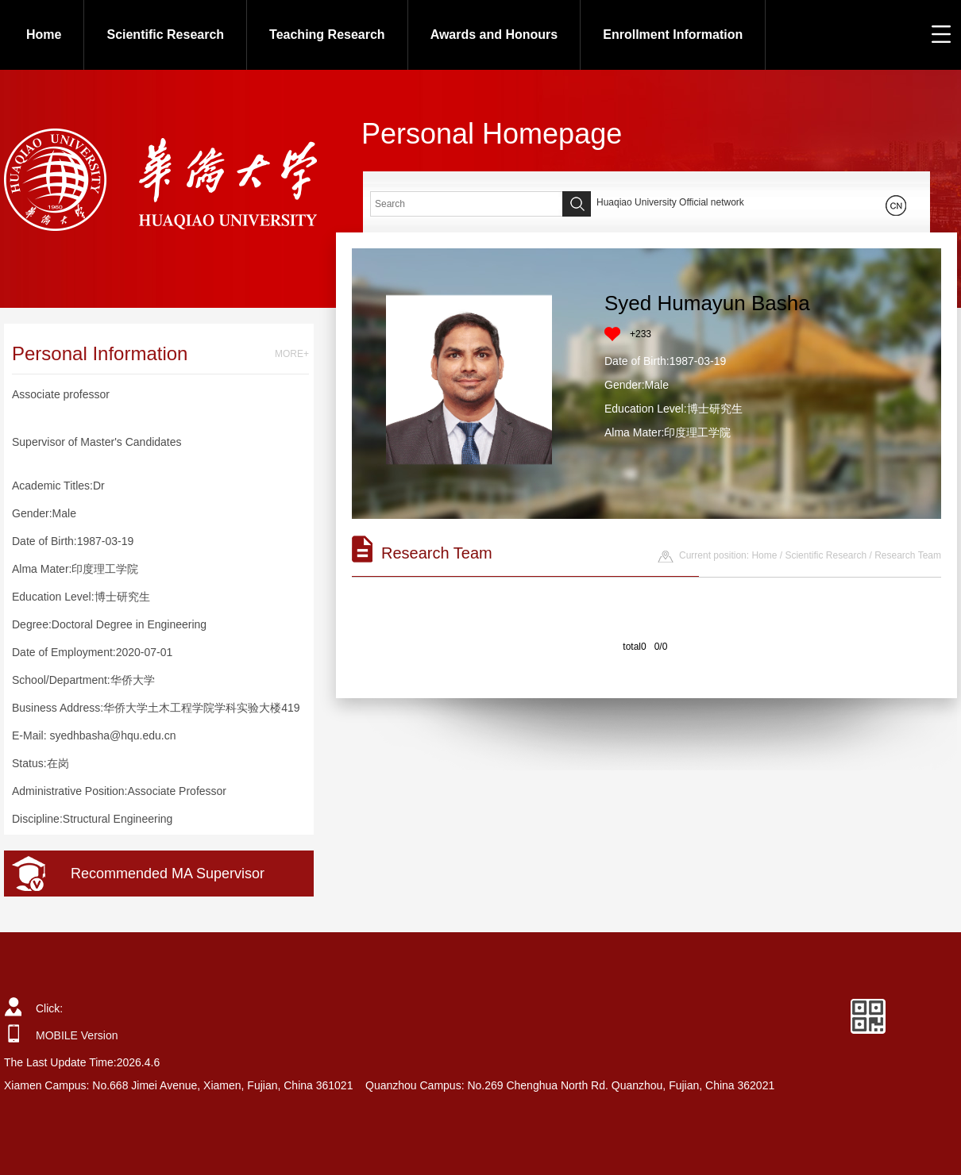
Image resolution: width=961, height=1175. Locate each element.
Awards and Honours (494, 34)
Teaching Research (327, 34)
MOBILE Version (77, 1035)
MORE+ (292, 353)
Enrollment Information (673, 34)
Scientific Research (165, 34)
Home (43, 34)
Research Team (907, 555)
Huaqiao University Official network (670, 202)
